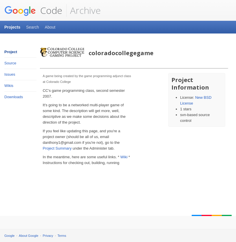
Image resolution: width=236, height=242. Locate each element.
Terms (62, 235)
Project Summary (57, 148)
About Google (28, 235)
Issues (9, 74)
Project (10, 52)
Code (33, 10)
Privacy (48, 235)
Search (32, 27)
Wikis (8, 85)
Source (10, 63)
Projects (12, 27)
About (50, 27)
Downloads (13, 97)
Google (9, 235)
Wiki (124, 157)
